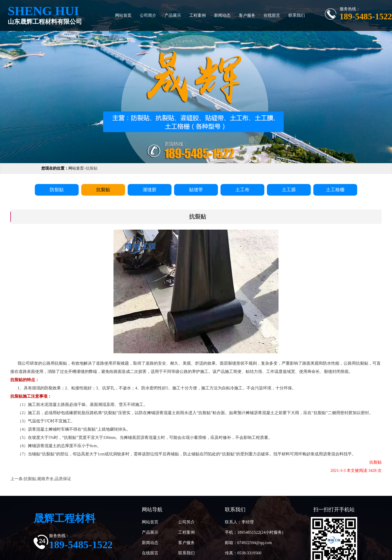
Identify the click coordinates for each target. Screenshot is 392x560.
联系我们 (296, 15)
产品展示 (173, 15)
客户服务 (247, 15)
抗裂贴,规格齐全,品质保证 (47, 479)
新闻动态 (222, 15)
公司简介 (148, 15)
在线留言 (272, 15)
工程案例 (197, 15)
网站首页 (123, 15)
